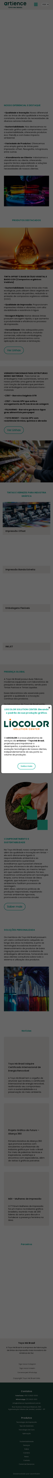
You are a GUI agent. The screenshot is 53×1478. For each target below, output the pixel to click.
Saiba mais (26, 766)
